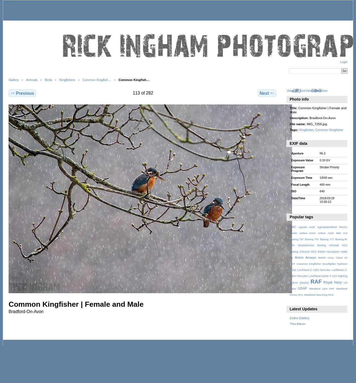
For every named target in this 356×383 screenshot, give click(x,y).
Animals (32, 80)
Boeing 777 (327, 239)
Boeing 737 (297, 239)
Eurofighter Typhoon (335, 263)
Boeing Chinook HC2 (332, 245)
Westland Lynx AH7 (321, 288)
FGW (293, 269)
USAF (302, 288)
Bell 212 (341, 233)
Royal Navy (332, 282)
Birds (48, 80)
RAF (316, 282)
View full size (296, 90)
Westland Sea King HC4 (319, 294)
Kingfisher (306, 130)
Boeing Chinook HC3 (303, 251)
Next (267, 93)
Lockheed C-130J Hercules (314, 269)
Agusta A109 (306, 227)
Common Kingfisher (329, 130)
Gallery (14, 80)
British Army (326, 257)
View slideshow (316, 90)
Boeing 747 (312, 239)
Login (343, 62)
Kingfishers (67, 80)
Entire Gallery (299, 318)
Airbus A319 (308, 233)
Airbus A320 (326, 233)
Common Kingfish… (96, 80)
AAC (293, 227)
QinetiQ (304, 282)
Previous (22, 93)
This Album (298, 324)
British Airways (305, 257)
